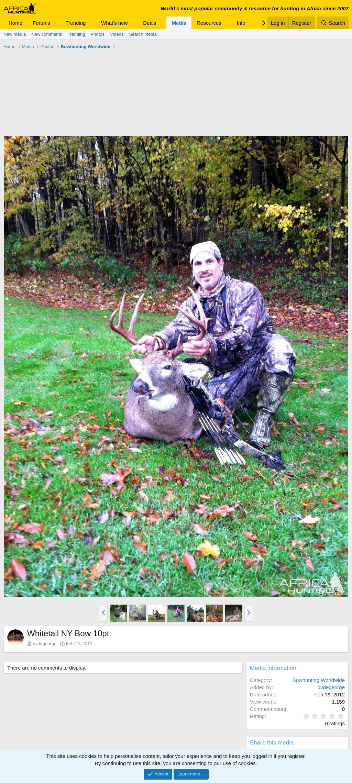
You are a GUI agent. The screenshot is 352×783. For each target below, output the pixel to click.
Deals (149, 23)
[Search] (333, 22)
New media (14, 34)
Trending (76, 23)
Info (241, 23)
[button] (55, 22)
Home (15, 23)
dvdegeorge (45, 643)
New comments (46, 34)
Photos (97, 34)
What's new (114, 23)
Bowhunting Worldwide (319, 680)
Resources (209, 23)
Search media (142, 34)
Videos (117, 34)
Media (179, 23)
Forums (41, 23)
